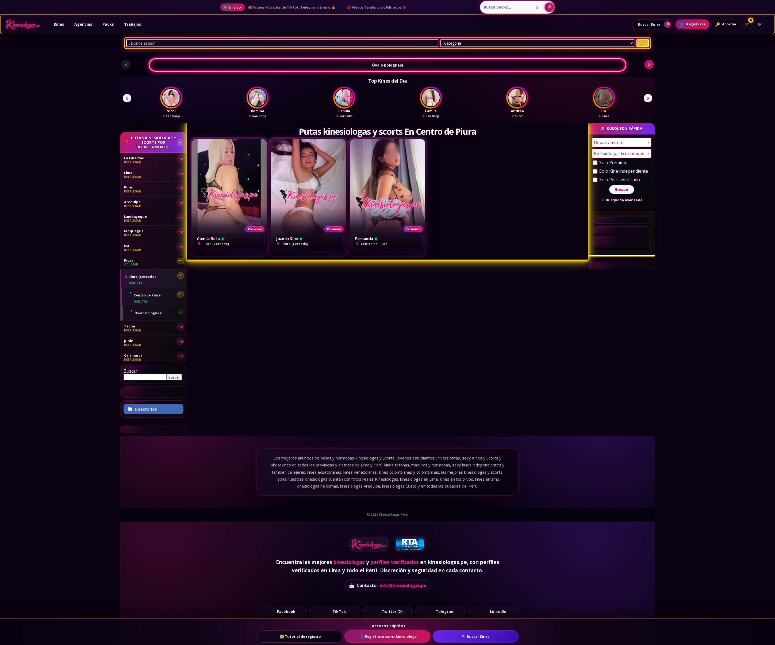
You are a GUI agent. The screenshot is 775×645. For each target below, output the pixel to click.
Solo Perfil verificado (616, 180)
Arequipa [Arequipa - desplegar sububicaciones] (132, 201)
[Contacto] (759, 24)
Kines (59, 24)
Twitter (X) (388, 611)
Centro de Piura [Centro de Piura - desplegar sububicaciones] (147, 295)
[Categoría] (537, 43)
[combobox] (621, 142)
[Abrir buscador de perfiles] (652, 24)
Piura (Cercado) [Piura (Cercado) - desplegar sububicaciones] (142, 276)
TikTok (334, 611)
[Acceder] (725, 24)
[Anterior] (127, 98)
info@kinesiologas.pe (403, 585)
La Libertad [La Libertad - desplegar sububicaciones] (134, 158)
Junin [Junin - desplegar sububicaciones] (128, 340)
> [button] (649, 64)
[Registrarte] (692, 24)
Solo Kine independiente (620, 171)
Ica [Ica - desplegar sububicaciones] (126, 245)
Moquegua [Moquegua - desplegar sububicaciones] (134, 231)
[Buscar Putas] (642, 43)
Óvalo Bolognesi (387, 65)
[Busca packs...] (511, 7)
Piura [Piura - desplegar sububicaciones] (128, 260)
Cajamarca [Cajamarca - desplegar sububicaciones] (133, 355)
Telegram (441, 611)
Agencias (83, 24)
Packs (108, 24)
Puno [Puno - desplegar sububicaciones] (128, 187)
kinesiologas (349, 562)
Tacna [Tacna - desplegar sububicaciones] (129, 326)
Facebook (282, 611)
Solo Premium (610, 162)
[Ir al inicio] (23, 24)
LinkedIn (493, 611)
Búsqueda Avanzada (621, 200)
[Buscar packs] (549, 7)
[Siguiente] (648, 98)
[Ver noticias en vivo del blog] (232, 7)
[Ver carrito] (747, 24)
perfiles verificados (394, 562)
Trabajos (132, 24)
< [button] (126, 64)
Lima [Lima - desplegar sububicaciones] (128, 172)
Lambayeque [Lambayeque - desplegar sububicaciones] (135, 216)
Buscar (130, 371)
